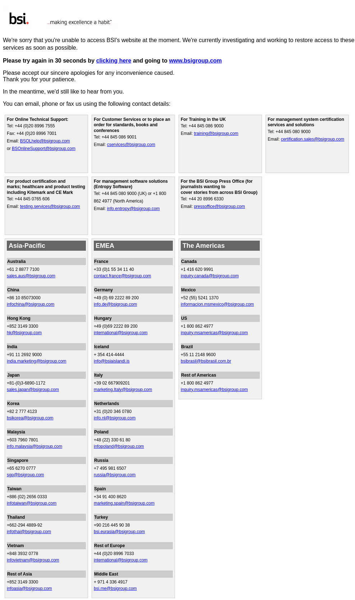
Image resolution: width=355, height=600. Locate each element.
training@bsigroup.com (216, 133)
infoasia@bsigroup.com (29, 588)
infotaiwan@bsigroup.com (31, 503)
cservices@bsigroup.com (131, 144)
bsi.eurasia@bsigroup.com (119, 531)
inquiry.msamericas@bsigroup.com (214, 332)
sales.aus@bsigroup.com (31, 275)
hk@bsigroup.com (24, 332)
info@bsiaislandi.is (112, 361)
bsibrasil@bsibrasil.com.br (206, 361)
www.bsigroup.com (195, 61)
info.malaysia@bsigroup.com (34, 446)
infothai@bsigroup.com (29, 531)
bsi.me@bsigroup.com (115, 588)
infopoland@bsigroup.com (119, 446)
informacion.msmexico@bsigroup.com (217, 304)
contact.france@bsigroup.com (122, 275)
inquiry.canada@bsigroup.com (210, 275)
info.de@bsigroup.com (115, 304)
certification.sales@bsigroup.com (312, 139)
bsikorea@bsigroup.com (30, 418)
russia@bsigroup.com (114, 474)
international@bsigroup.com (121, 332)
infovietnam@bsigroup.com (33, 560)
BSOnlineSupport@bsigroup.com (43, 148)
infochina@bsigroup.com (30, 304)
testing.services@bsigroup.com (50, 206)
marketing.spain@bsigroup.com (124, 503)
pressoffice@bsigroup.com (219, 206)
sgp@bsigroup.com (25, 474)
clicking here (114, 61)
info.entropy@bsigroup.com (133, 208)
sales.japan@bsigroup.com (33, 389)
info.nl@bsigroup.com (114, 418)
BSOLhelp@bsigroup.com (45, 141)
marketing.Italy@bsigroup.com (123, 389)
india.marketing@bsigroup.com (36, 361)
